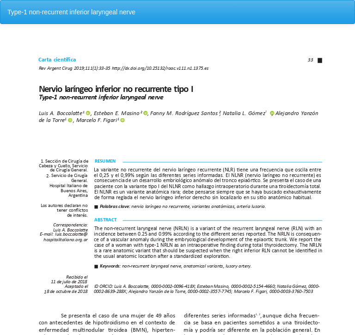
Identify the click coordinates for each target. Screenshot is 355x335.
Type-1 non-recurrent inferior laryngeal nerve (71, 12)
